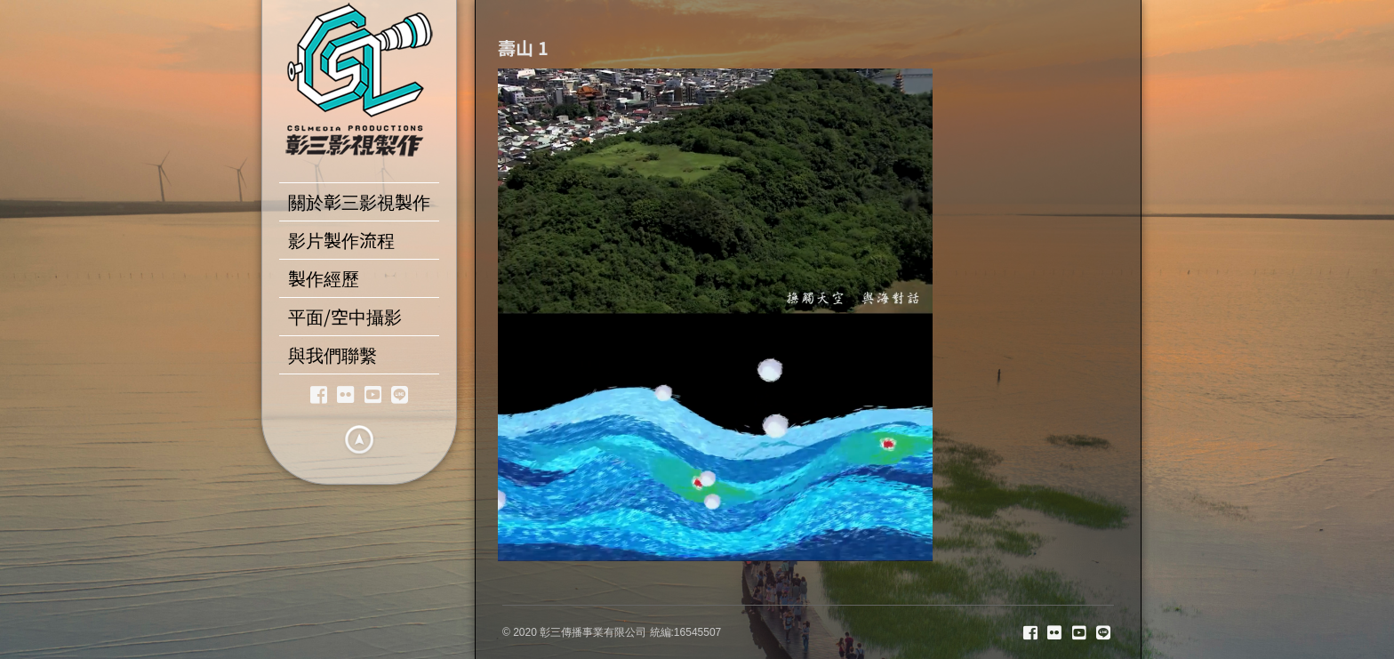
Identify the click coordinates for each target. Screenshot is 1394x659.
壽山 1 (523, 47)
